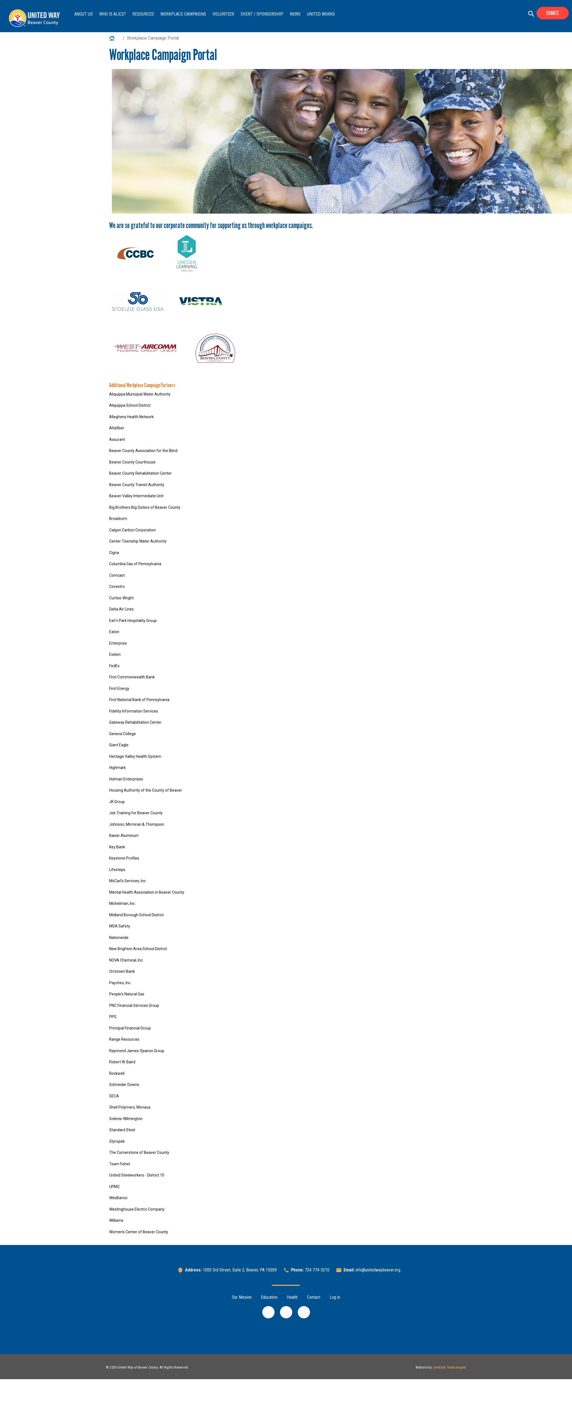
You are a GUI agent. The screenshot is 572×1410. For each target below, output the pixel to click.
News (295, 14)
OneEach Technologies (449, 1367)
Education (269, 1297)
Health (292, 1297)
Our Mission (242, 1297)
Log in (335, 1297)
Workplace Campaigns (183, 14)
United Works (321, 14)
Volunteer (223, 14)
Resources (143, 14)
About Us (84, 14)
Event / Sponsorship (262, 14)
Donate (552, 13)
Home (115, 38)
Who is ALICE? (112, 14)
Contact (313, 1297)
